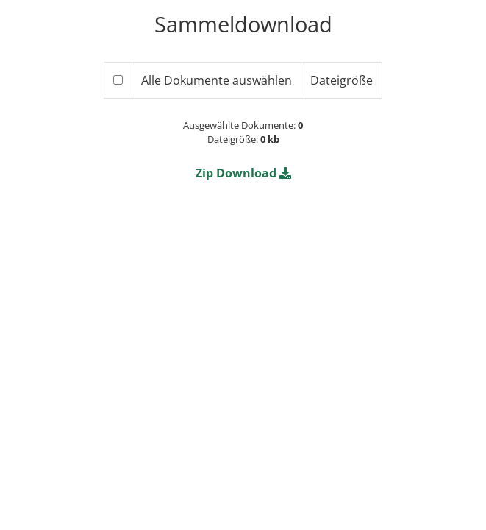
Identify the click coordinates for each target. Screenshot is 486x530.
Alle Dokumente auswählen (216, 80)
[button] (243, 173)
